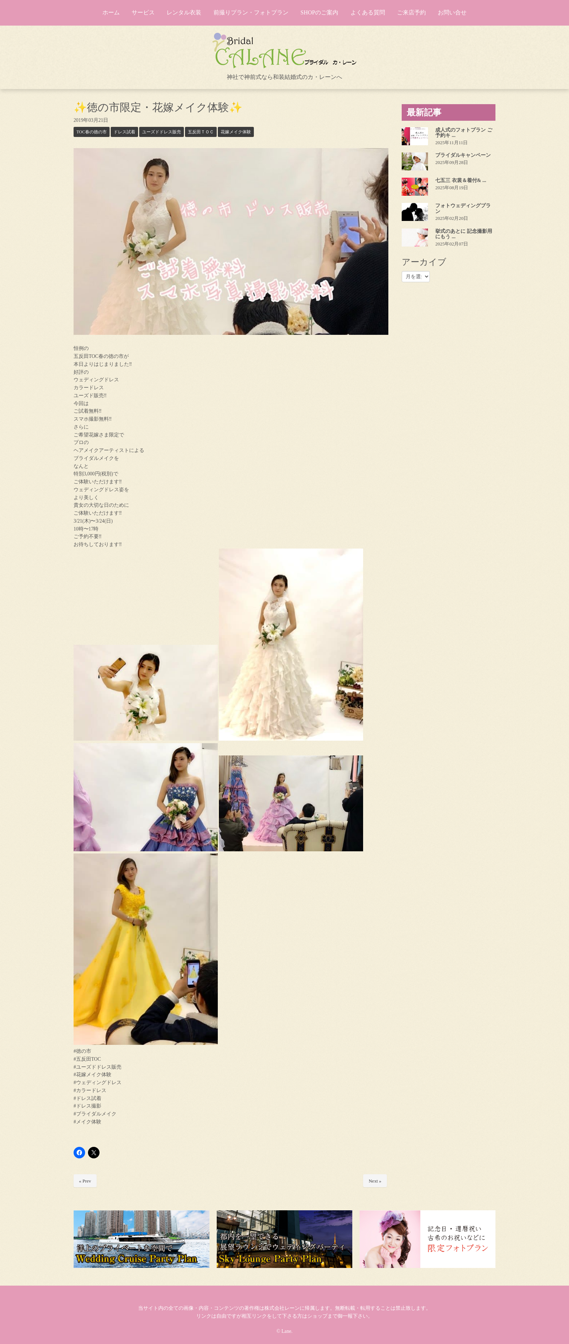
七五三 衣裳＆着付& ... (460, 180)
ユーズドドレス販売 (161, 131)
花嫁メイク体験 (236, 131)
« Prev (85, 1181)
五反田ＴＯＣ (201, 131)
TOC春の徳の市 (91, 131)
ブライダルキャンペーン (463, 155)
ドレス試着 (124, 131)
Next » (375, 1181)
